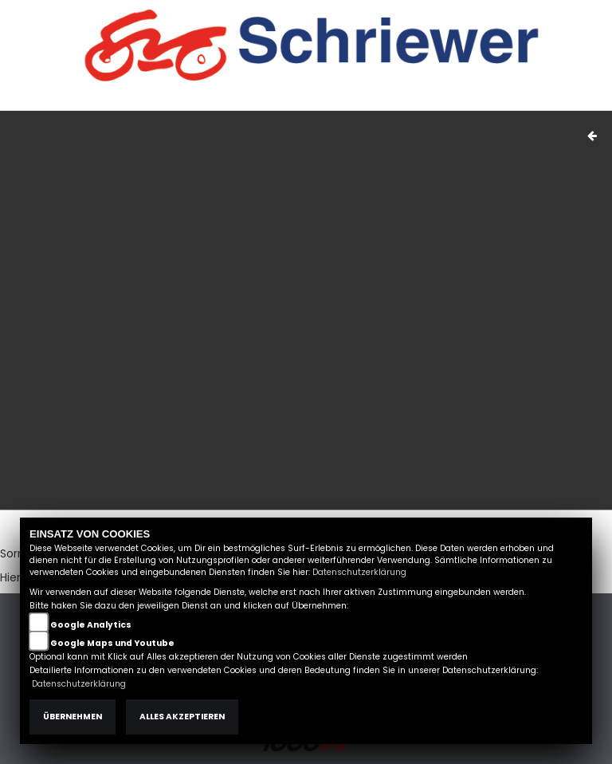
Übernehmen (72, 717)
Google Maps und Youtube (112, 643)
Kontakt (472, 102)
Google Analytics (90, 625)
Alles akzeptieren (182, 717)
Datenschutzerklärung (359, 572)
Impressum (373, 102)
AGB (428, 102)
